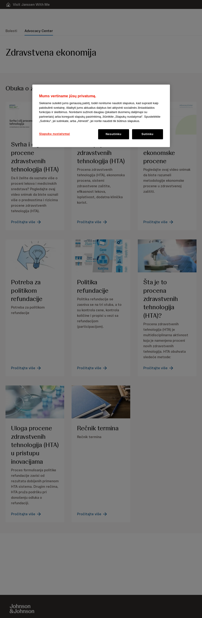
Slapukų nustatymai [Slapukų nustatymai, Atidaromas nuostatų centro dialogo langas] (54, 134)
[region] (101, 115)
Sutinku (147, 134)
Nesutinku (114, 134)
